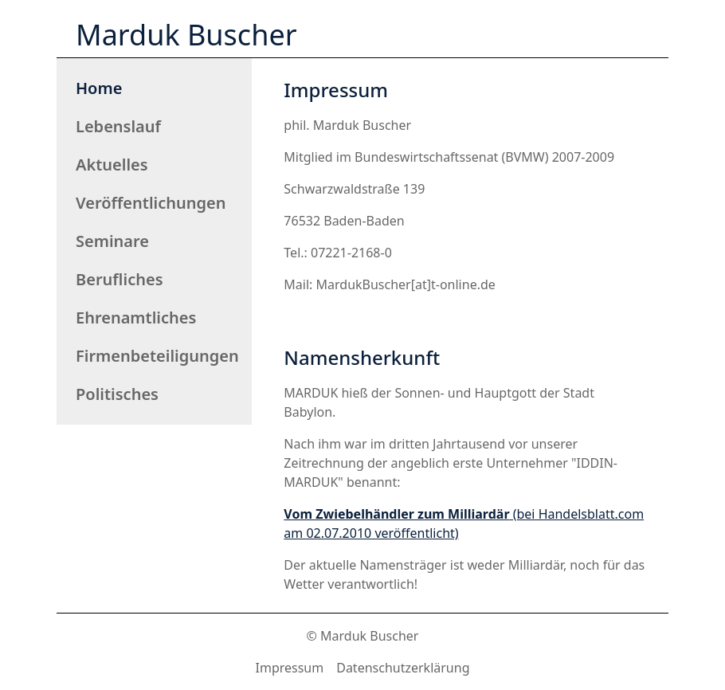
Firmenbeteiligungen (157, 356)
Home (99, 88)
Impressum (290, 667)
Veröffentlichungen (151, 203)
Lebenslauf (118, 126)
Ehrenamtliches (136, 317)
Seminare (112, 241)
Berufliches (119, 279)
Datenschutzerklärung (402, 667)
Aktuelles (112, 164)
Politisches (117, 394)
